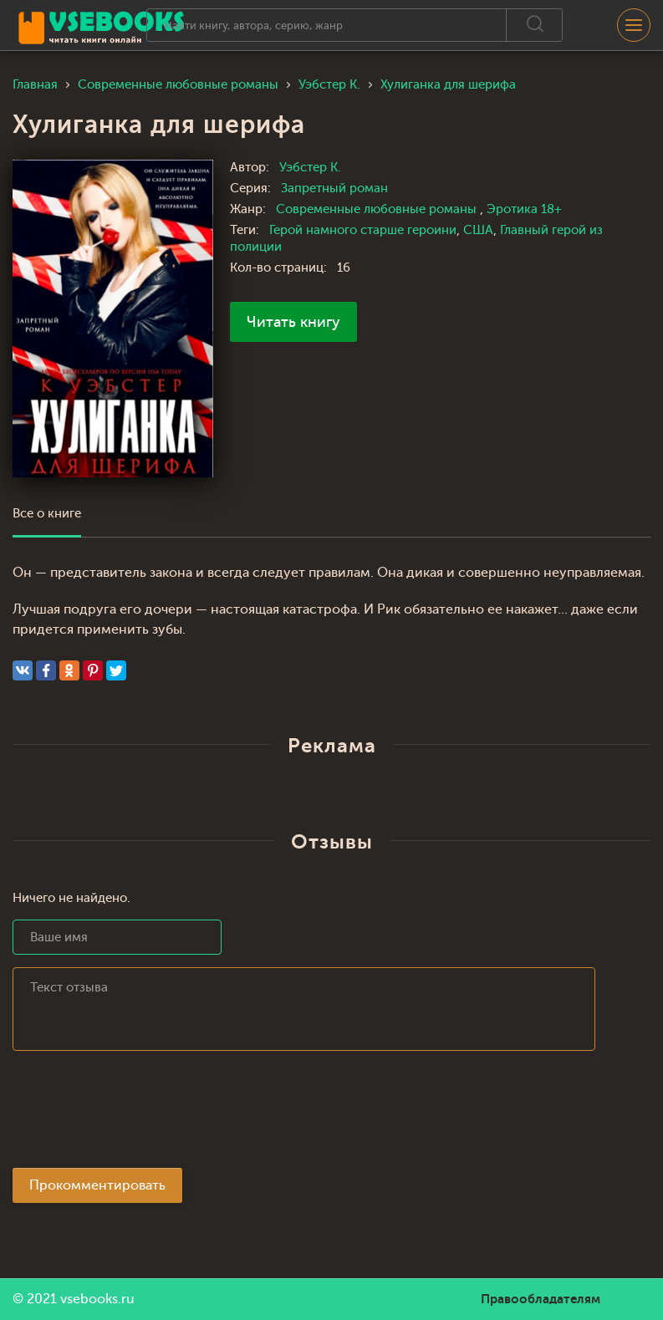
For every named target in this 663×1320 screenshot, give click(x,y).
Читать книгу (293, 321)
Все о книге (47, 514)
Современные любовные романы (378, 209)
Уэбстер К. (310, 168)
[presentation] (140, 1114)
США (478, 230)
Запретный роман (334, 188)
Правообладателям (540, 1299)
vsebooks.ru (97, 1299)
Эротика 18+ (524, 209)
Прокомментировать (97, 1185)
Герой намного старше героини (362, 230)
